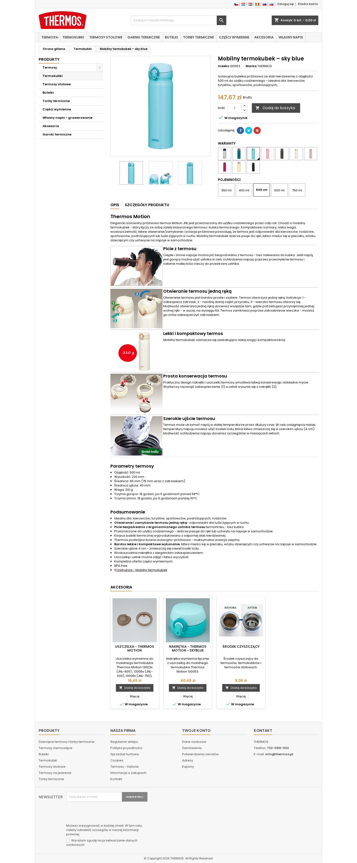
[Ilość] (234, 108)
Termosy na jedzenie (55, 773)
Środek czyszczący (241, 646)
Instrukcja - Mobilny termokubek (140, 570)
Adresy (187, 760)
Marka (251, 66)
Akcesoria (264, 37)
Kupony (188, 766)
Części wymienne (234, 37)
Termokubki (73, 37)
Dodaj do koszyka (275, 108)
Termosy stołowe (105, 37)
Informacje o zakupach (128, 773)
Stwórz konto (308, 4)
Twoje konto (196, 730)
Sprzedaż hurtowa (124, 754)
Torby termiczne (198, 37)
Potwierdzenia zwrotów (200, 754)
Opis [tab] (114, 205)
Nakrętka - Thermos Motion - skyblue (187, 648)
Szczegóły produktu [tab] (147, 205)
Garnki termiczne (143, 37)
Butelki (171, 37)
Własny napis (291, 37)
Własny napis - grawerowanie (67, 117)
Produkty (49, 59)
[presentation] (102, 813)
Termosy (49, 37)
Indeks (223, 66)
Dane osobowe (194, 741)
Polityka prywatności (126, 748)
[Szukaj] (178, 20)
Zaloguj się (285, 4)
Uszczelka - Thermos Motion (134, 648)
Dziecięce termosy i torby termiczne (66, 741)
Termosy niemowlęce (55, 748)
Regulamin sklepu (124, 741)
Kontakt (116, 779)
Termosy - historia (124, 766)
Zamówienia (192, 748)
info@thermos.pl (279, 754)
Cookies (116, 760)
